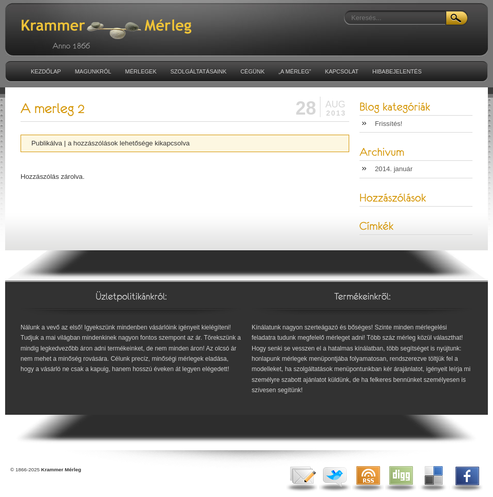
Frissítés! (388, 123)
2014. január (393, 169)
